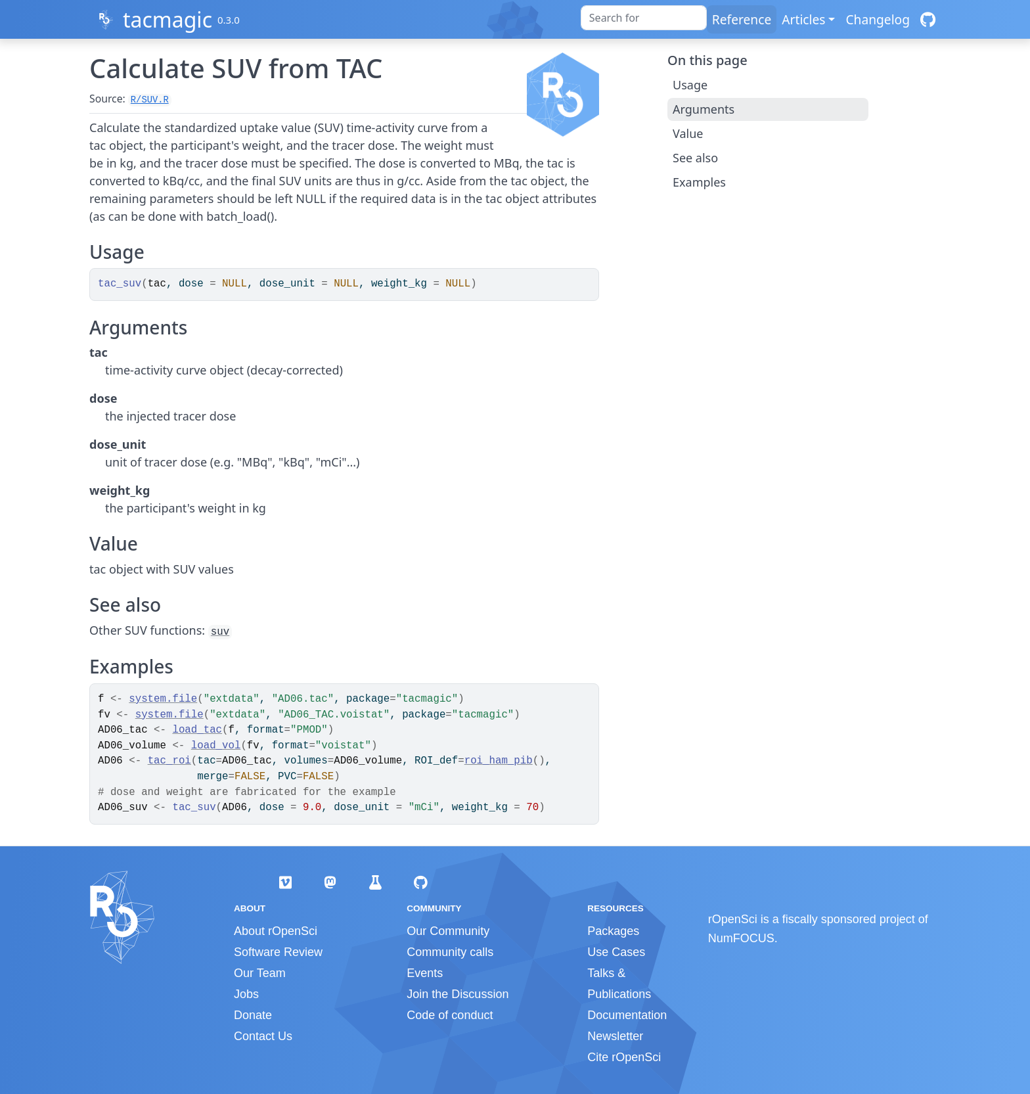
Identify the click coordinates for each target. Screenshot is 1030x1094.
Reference (741, 19)
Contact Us (263, 1036)
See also (695, 158)
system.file (163, 699)
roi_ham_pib (498, 761)
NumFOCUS (741, 938)
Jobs (246, 994)
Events (425, 973)
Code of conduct (450, 1015)
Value (688, 133)
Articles (803, 19)
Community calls (450, 952)
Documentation (627, 1015)
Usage (690, 85)
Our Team (260, 973)
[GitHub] (928, 19)
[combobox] (644, 17)
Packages (613, 931)
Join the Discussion (457, 994)
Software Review (278, 952)
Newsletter (615, 1036)
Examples (699, 182)
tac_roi (169, 761)
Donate (253, 1015)
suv (220, 632)
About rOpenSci (275, 931)
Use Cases (616, 952)
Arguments (703, 109)
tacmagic (167, 19)
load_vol (216, 746)
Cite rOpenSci (624, 1057)
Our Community (448, 931)
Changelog (877, 19)
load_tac (197, 730)
